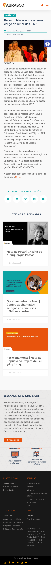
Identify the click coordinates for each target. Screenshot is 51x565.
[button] (47, 43)
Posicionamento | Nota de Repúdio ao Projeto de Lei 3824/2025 (24, 361)
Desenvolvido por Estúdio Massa (26, 558)
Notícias (20, 34)
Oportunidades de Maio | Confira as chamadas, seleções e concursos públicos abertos (23, 306)
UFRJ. (18, 177)
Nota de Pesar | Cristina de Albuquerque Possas (24, 253)
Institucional (11, 34)
